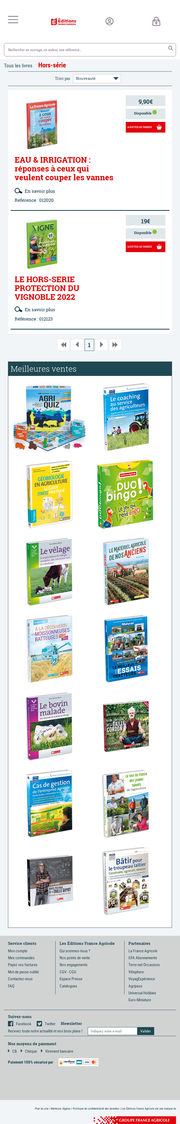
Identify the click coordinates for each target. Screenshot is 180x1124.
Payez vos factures (22, 964)
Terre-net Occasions (144, 964)
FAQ (11, 986)
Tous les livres (18, 66)
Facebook (19, 1024)
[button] (171, 48)
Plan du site (41, 1108)
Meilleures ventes (44, 368)
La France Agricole (142, 951)
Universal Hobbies (142, 993)
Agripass (135, 986)
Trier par (62, 78)
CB (12, 1051)
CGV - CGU (68, 972)
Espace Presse (71, 979)
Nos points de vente (75, 957)
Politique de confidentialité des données (96, 1108)
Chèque (29, 1051)
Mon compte (17, 951)
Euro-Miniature (139, 1000)
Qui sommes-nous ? (75, 951)
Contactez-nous (20, 979)
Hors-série (52, 65)
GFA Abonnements (142, 957)
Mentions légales (60, 1108)
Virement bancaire (57, 1051)
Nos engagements (73, 964)
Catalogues (68, 986)
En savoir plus (35, 191)
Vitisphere (136, 972)
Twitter (46, 1024)
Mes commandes (21, 957)
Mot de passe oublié (23, 972)
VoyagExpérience (141, 979)
